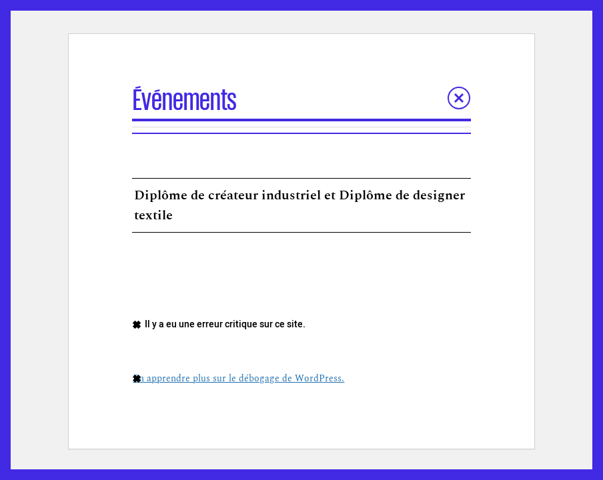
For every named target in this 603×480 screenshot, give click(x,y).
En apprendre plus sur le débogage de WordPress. (238, 378)
